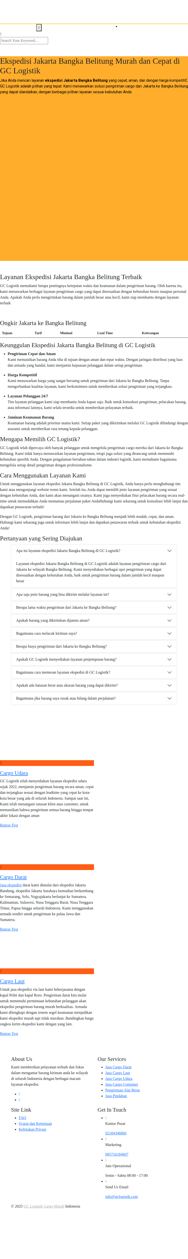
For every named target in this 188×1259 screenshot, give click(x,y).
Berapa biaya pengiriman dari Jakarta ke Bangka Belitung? (61, 646)
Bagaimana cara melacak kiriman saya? (46, 633)
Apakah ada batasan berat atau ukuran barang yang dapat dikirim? (67, 685)
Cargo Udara (14, 773)
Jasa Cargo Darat (118, 1067)
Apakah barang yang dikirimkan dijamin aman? (52, 620)
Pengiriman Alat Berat (122, 1090)
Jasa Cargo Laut (117, 1073)
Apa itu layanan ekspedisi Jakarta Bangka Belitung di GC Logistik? (68, 551)
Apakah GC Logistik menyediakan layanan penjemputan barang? (66, 659)
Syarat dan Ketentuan (35, 1123)
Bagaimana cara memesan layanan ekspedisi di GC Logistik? (63, 672)
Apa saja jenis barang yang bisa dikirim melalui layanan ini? (62, 594)
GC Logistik (33, 1206)
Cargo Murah (54, 1206)
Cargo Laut (12, 981)
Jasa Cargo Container (121, 1084)
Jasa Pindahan (116, 1096)
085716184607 (116, 1154)
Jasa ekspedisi (11, 885)
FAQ (22, 1118)
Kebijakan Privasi (32, 1129)
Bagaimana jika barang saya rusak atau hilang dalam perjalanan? (66, 698)
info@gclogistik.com (121, 1197)
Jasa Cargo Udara (118, 1079)
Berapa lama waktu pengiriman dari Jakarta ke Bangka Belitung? (66, 607)
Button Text (9, 825)
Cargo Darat (13, 877)
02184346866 (115, 1133)
